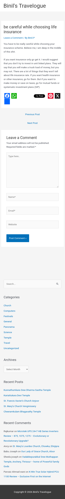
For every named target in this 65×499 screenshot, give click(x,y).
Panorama (9, 326)
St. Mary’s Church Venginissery (20, 406)
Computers (9, 310)
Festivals (8, 316)
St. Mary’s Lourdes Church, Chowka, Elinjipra (36, 446)
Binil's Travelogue (24, 5)
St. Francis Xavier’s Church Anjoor (21, 400)
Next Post (32, 123)
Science (8, 332)
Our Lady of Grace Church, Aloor (38, 451)
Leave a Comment (13, 37)
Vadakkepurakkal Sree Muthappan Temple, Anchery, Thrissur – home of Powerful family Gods (31, 461)
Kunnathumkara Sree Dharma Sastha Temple (27, 390)
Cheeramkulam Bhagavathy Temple (22, 411)
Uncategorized (11, 348)
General (8, 321)
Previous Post (32, 114)
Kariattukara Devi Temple (17, 395)
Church (7, 305)
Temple (7, 337)
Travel (7, 342)
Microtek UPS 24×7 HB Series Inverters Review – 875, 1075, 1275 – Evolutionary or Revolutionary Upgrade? (31, 436)
